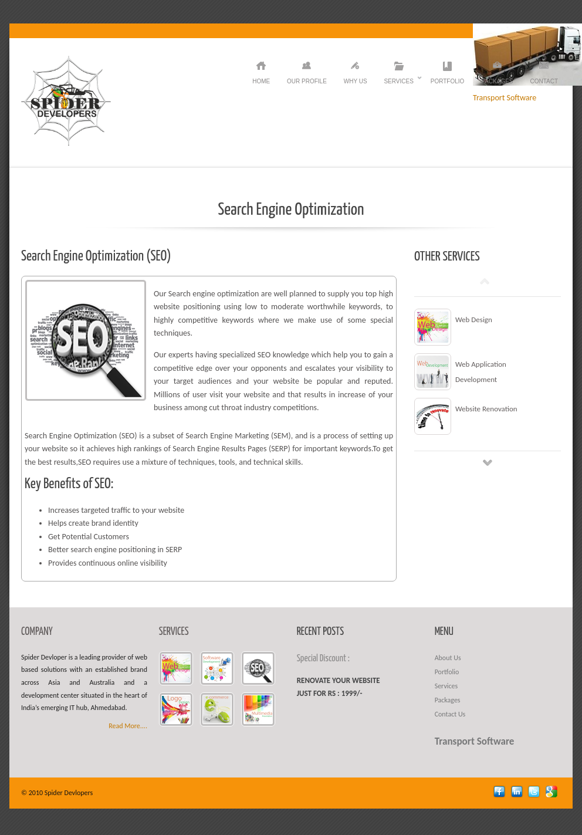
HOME (261, 81)
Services (398, 81)
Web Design (473, 319)
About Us (448, 658)
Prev (484, 281)
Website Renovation (486, 408)
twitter (535, 793)
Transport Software (475, 741)
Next (487, 462)
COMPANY (37, 632)
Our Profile (307, 81)
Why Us (355, 81)
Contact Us (450, 714)
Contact (544, 81)
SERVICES (174, 632)
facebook (501, 793)
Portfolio (448, 81)
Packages (497, 81)
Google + (553, 793)
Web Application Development (480, 372)
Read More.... (128, 726)
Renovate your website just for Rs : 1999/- (338, 687)
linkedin (518, 793)
